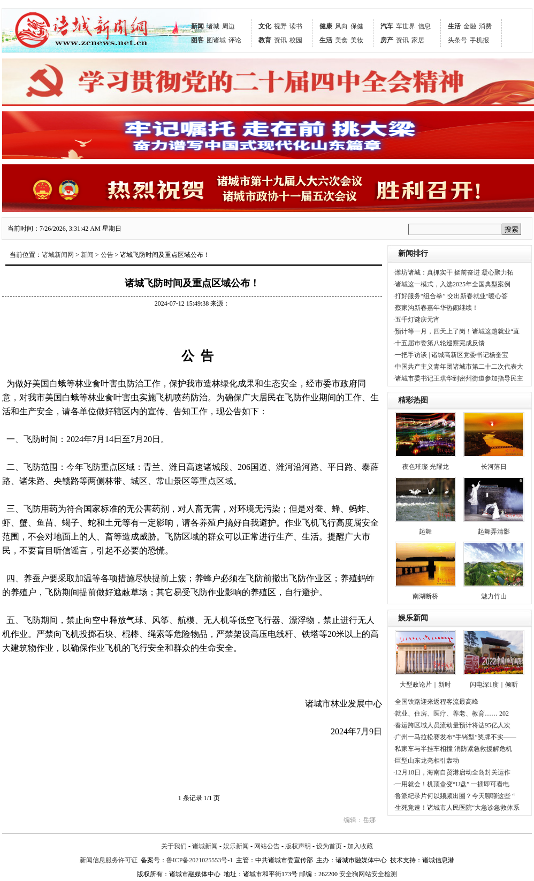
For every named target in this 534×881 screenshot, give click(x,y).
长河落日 (494, 466)
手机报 (479, 40)
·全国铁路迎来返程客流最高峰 (435, 701)
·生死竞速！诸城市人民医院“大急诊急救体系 (456, 807)
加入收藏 (360, 846)
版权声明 (298, 846)
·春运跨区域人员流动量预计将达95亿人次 (451, 725)
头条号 (457, 40)
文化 (264, 26)
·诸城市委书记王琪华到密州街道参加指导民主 (458, 378)
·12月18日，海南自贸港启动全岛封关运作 (451, 772)
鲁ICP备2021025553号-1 (199, 860)
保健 (356, 26)
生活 (325, 40)
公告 (107, 255)
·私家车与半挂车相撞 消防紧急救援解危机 (452, 749)
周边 (228, 26)
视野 (280, 26)
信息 (424, 26)
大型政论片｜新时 (425, 684)
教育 (264, 40)
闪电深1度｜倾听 (494, 684)
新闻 (197, 26)
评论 (234, 40)
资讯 (280, 40)
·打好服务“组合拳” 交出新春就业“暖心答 (450, 296)
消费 (485, 26)
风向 (341, 26)
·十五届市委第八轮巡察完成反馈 (439, 343)
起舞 (425, 531)
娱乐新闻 (413, 618)
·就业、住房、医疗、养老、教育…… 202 (451, 713)
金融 (469, 26)
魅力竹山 (494, 596)
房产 (386, 40)
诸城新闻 (205, 846)
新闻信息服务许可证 (109, 860)
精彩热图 (413, 400)
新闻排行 (413, 253)
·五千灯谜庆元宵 (416, 319)
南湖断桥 (425, 596)
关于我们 (174, 846)
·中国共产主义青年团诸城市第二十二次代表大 (458, 366)
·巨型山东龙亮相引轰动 (426, 760)
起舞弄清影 (494, 531)
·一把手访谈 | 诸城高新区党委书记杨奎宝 (450, 355)
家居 (417, 40)
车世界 (405, 26)
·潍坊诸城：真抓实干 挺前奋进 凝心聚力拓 (453, 272)
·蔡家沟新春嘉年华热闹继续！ (435, 308)
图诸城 (216, 40)
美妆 (356, 40)
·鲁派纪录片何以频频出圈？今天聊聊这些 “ (454, 796)
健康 (325, 26)
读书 (295, 26)
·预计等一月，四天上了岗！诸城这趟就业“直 (456, 331)
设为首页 (329, 846)
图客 (197, 40)
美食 (341, 40)
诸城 (213, 26)
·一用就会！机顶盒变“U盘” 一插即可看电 (451, 784)
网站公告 (267, 846)
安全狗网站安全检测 (368, 874)
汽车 (386, 26)
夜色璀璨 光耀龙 (425, 466)
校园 (295, 40)
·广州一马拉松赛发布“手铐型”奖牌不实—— (454, 737)
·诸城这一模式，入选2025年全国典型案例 (451, 284)
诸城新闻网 (58, 255)
